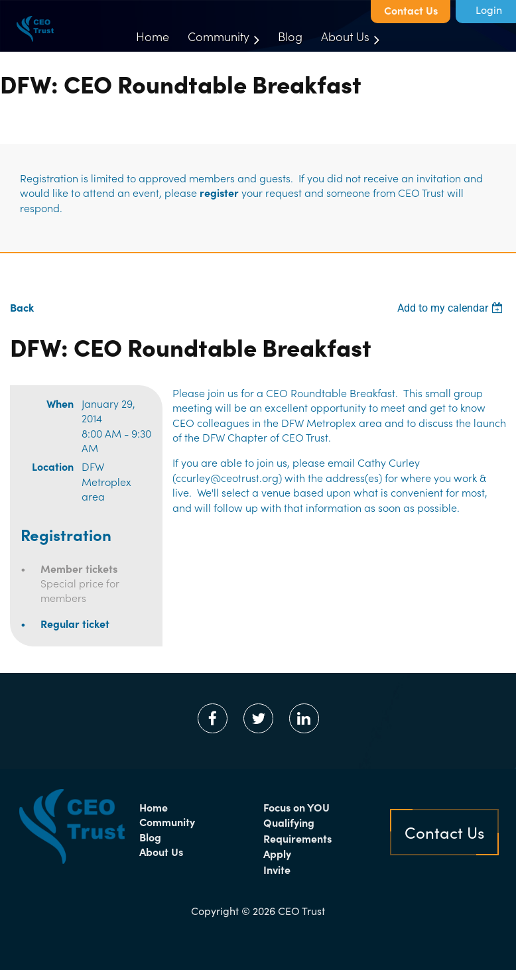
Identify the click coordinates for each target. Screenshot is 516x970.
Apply (277, 853)
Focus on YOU (296, 807)
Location (53, 466)
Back (22, 307)
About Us (161, 851)
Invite (276, 869)
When (60, 403)
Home (153, 807)
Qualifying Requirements (297, 830)
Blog (150, 836)
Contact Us (411, 10)
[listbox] (451, 308)
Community (167, 821)
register (219, 192)
